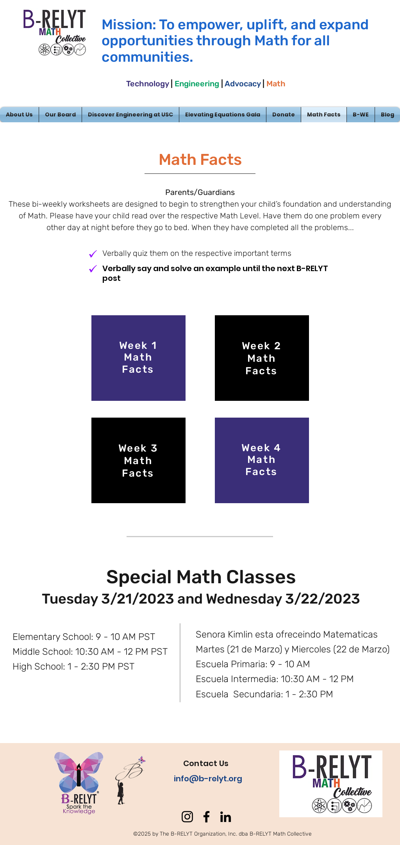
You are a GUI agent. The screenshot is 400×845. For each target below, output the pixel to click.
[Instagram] (187, 816)
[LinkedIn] (225, 816)
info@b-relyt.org (208, 778)
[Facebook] (206, 816)
